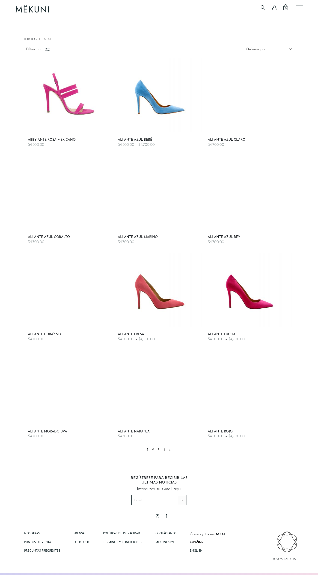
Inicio (29, 39)
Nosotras (32, 533)
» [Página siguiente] (170, 450)
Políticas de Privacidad (121, 533)
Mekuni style (165, 542)
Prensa (79, 533)
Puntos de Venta (37, 542)
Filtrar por (38, 49)
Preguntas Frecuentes (42, 551)
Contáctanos (165, 533)
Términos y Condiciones (122, 542)
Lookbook (82, 542)
